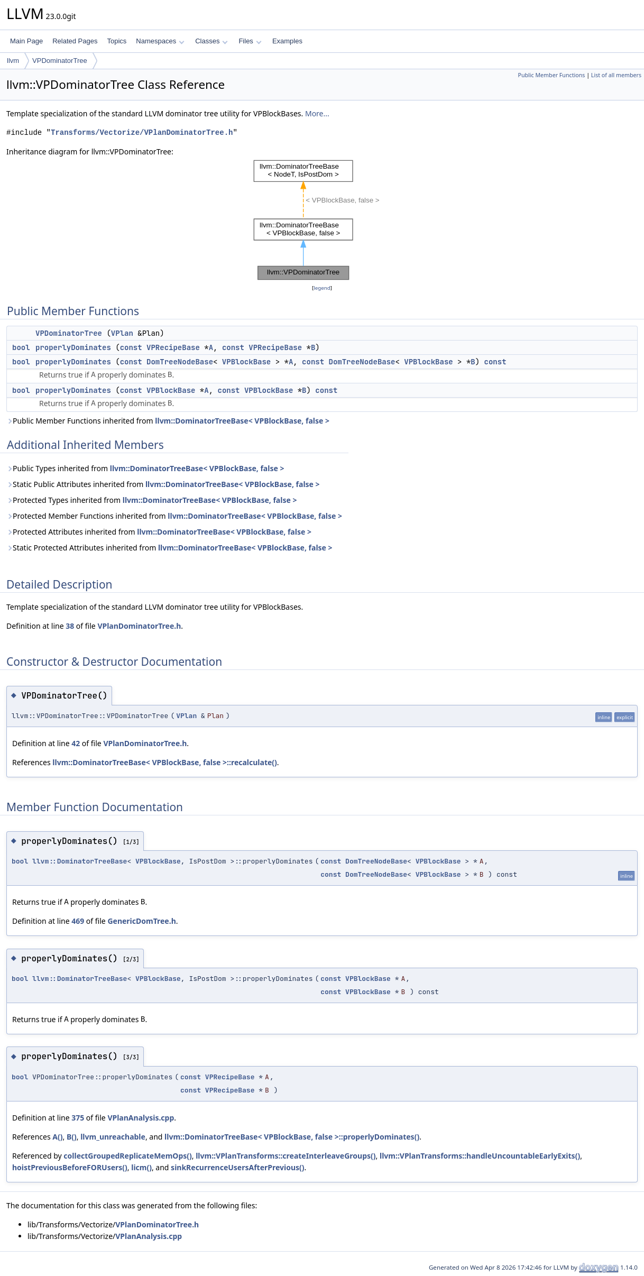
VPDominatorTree (59, 61)
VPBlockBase (246, 361)
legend (322, 287)
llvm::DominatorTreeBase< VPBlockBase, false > (242, 421)
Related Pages (74, 41)
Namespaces (160, 41)
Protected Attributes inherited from (158, 532)
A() (57, 1137)
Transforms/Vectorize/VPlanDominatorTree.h (142, 132)
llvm (13, 61)
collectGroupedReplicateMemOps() (127, 1156)
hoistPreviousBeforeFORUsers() (69, 1167)
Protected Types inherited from (151, 500)
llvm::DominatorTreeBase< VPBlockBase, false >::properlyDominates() (291, 1137)
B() (72, 1137)
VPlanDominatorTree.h (139, 626)
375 (77, 1118)
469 (77, 921)
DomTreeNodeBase (179, 361)
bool (21, 347)
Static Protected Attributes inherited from (169, 548)
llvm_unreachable (112, 1137)
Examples (287, 41)
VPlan (122, 333)
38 (70, 626)
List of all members (616, 75)
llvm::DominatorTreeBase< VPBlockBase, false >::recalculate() (164, 762)
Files (249, 41)
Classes (211, 41)
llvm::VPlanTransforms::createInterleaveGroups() (285, 1156)
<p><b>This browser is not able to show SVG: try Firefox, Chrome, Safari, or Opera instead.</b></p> (322, 220)
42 (75, 743)
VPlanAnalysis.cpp (140, 1118)
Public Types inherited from (145, 468)
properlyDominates (73, 347)
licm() (141, 1167)
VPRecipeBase (173, 347)
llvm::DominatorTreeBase (79, 861)
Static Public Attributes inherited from (163, 484)
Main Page (26, 41)
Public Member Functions (551, 75)
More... (317, 113)
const (131, 347)
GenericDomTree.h (141, 921)
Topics (116, 41)
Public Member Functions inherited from (167, 421)
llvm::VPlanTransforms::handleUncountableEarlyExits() (480, 1156)
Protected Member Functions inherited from (174, 516)
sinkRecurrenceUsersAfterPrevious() (238, 1167)
